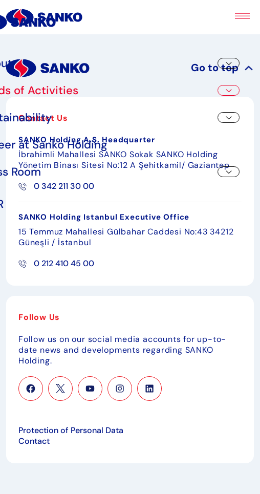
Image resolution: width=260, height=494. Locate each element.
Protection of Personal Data (70, 430)
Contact (34, 441)
